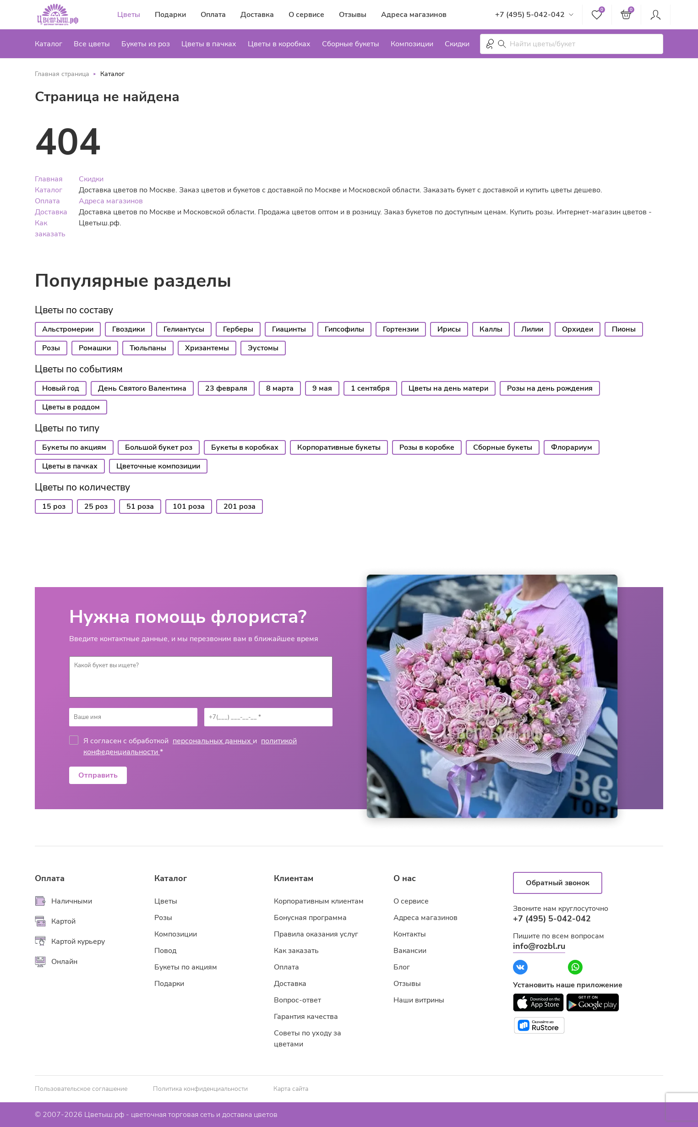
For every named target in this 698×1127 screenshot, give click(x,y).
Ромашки (95, 348)
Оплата (213, 15)
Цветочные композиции (158, 466)
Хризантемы (207, 348)
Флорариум (571, 447)
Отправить (98, 775)
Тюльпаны (148, 348)
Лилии (532, 329)
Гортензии (401, 329)
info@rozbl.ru (539, 946)
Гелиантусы (184, 329)
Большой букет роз (158, 447)
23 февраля (226, 388)
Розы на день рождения (550, 388)
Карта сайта (290, 1089)
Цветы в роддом (71, 407)
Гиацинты (289, 329)
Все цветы (92, 44)
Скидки (457, 44)
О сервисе (306, 15)
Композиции (412, 44)
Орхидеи (577, 329)
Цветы (128, 15)
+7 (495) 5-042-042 (530, 15)
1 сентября (370, 388)
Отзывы (352, 15)
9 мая (322, 388)
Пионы (624, 329)
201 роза (240, 506)
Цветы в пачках (208, 44)
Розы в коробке (426, 447)
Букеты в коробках (244, 447)
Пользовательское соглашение (81, 1089)
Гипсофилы (344, 329)
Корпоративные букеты (339, 447)
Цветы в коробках (279, 44)
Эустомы (263, 348)
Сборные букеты (350, 44)
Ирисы (449, 329)
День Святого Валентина (142, 388)
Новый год (60, 388)
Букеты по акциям (74, 447)
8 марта (280, 388)
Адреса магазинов (414, 15)
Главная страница (62, 74)
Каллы (491, 329)
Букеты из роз (145, 44)
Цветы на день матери (448, 388)
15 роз (53, 506)
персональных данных (213, 741)
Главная (49, 179)
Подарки (170, 15)
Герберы (238, 329)
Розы (51, 348)
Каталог (48, 44)
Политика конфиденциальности (200, 1089)
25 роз (96, 506)
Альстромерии (67, 329)
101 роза (189, 506)
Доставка (257, 15)
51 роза (140, 506)
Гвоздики (128, 329)
